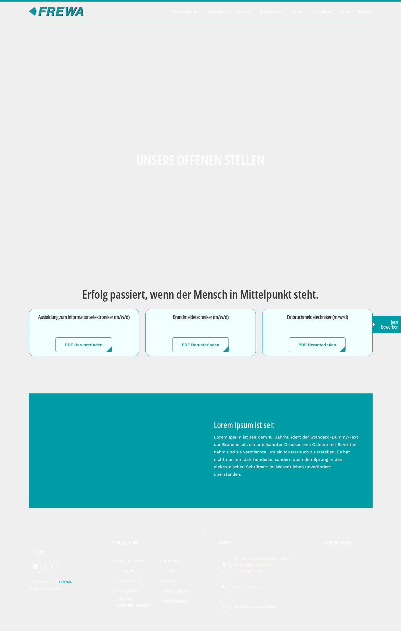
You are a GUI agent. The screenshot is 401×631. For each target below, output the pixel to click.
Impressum (127, 591)
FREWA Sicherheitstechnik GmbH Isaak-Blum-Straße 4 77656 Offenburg (263, 565)
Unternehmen (185, 11)
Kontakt (365, 11)
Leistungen (218, 11)
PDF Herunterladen (83, 344)
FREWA (65, 582)
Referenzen (270, 11)
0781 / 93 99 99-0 (250, 587)
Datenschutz (176, 591)
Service (244, 11)
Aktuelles (322, 11)
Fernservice (175, 601)
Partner (297, 11)
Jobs (344, 11)
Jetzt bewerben (389, 324)
